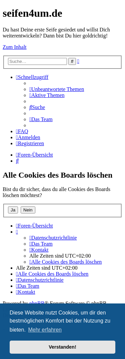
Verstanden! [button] (62, 347)
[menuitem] (56, 89)
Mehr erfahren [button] (45, 330)
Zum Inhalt (15, 47)
